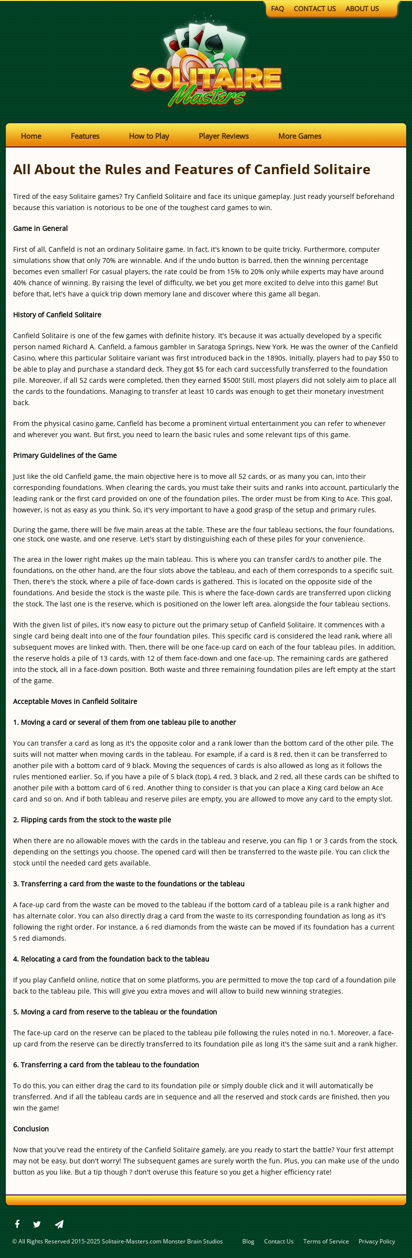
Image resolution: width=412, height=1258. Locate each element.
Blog (248, 1241)
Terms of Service (326, 1241)
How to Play (149, 136)
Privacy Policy (377, 1241)
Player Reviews (224, 136)
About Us (362, 8)
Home (31, 136)
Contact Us (315, 8)
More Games (299, 136)
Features (85, 136)
